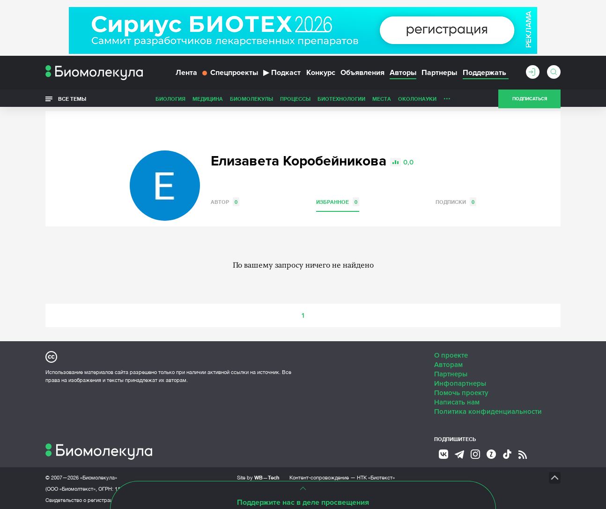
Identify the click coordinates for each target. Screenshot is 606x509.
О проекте (451, 354)
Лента (186, 74)
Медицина (207, 100)
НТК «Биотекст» (376, 476)
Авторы (403, 74)
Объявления (362, 74)
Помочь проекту (461, 391)
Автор (225, 200)
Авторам (448, 363)
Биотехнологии (341, 100)
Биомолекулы (251, 100)
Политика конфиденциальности (488, 410)
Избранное (337, 200)
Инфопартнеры (460, 382)
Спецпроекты (230, 74)
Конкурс (320, 74)
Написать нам (457, 401)
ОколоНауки (417, 100)
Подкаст (282, 74)
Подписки (456, 200)
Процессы (295, 100)
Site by (258, 476)
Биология (170, 100)
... (447, 98)
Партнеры (439, 74)
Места (381, 100)
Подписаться (529, 100)
